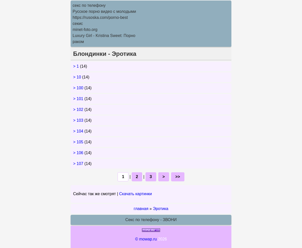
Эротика (160, 208)
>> (177, 177)
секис (78, 23)
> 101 (78, 99)
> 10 (77, 77)
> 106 (78, 153)
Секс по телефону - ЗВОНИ (151, 220)
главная (141, 208)
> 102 (78, 109)
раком (78, 41)
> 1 (76, 66)
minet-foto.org (85, 29)
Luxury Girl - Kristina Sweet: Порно (104, 35)
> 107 (78, 163)
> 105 (78, 142)
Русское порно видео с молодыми (104, 11)
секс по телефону (89, 5)
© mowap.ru (146, 239)
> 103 (78, 120)
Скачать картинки (135, 194)
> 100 (78, 88)
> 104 (78, 131)
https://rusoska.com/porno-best (100, 17)
